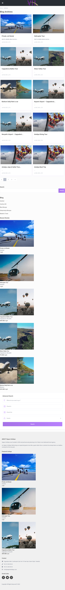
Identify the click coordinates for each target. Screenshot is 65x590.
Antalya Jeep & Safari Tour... (11, 167)
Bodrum (2, 387)
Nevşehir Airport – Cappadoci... (12, 134)
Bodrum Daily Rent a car (10, 101)
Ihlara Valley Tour (40, 69)
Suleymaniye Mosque (5, 210)
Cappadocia (3, 318)
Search (2, 187)
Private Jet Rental (8, 36)
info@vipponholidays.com (10, 569)
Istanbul (2, 201)
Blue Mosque (3, 207)
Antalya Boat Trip (40, 167)
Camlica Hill (3, 204)
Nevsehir (9, 318)
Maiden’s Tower (4, 213)
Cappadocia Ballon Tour (10, 69)
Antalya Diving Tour (40, 134)
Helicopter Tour (39, 36)
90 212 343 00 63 (8, 564)
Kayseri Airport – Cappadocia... (45, 101)
